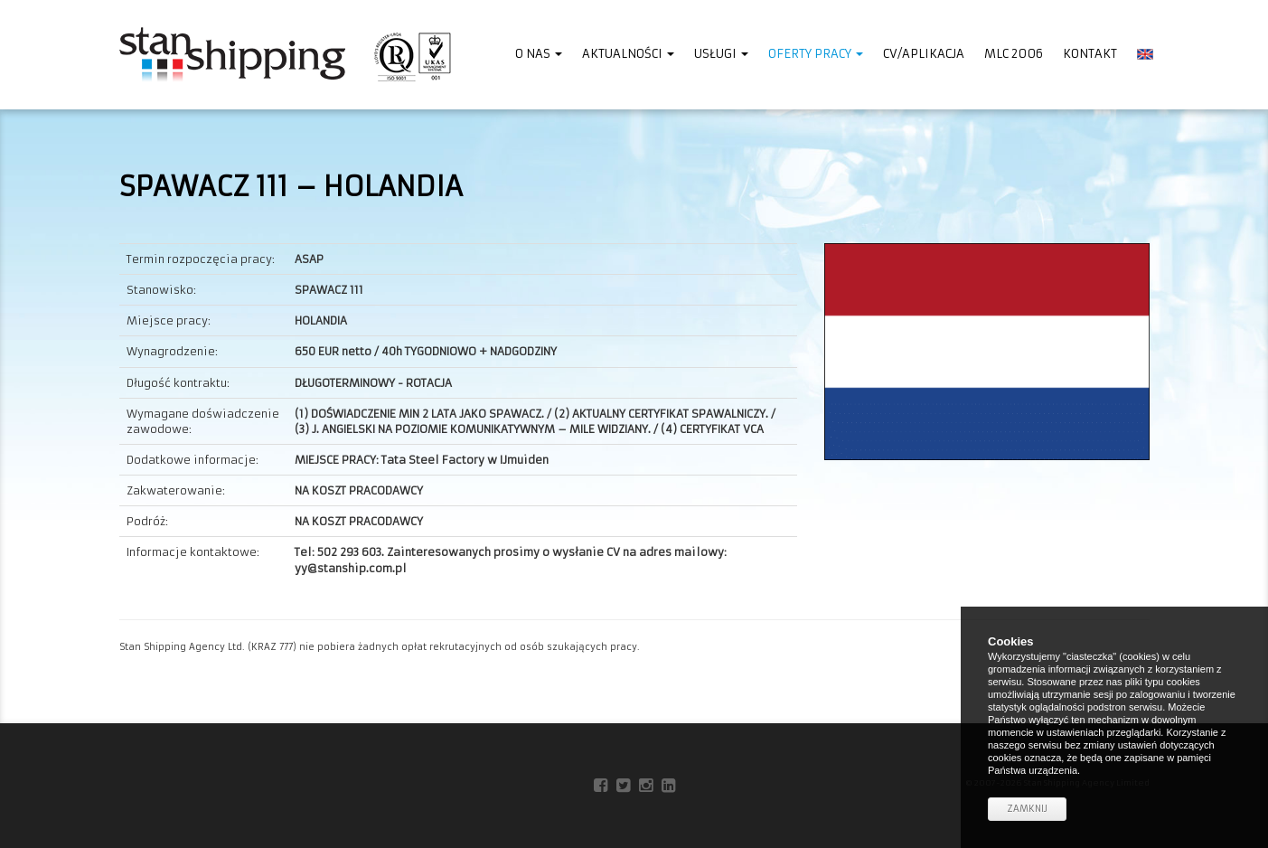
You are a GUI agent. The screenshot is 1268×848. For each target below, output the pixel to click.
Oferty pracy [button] (815, 53)
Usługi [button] (721, 53)
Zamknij (1027, 809)
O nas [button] (538, 53)
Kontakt (1090, 53)
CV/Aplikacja (923, 53)
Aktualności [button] (628, 53)
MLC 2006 (1013, 53)
